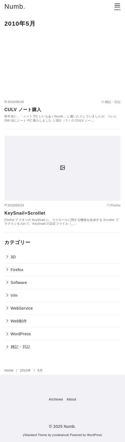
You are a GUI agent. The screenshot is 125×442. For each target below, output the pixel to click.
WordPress (21, 334)
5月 (40, 370)
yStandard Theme (35, 435)
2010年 (26, 370)
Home (9, 370)
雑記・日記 (20, 347)
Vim (14, 295)
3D (13, 257)
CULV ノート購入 (22, 109)
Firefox (17, 270)
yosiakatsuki (60, 435)
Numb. (14, 6)
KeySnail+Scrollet (24, 213)
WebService (22, 308)
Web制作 (19, 321)
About (71, 399)
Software (19, 282)
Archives (56, 399)
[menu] (117, 6)
